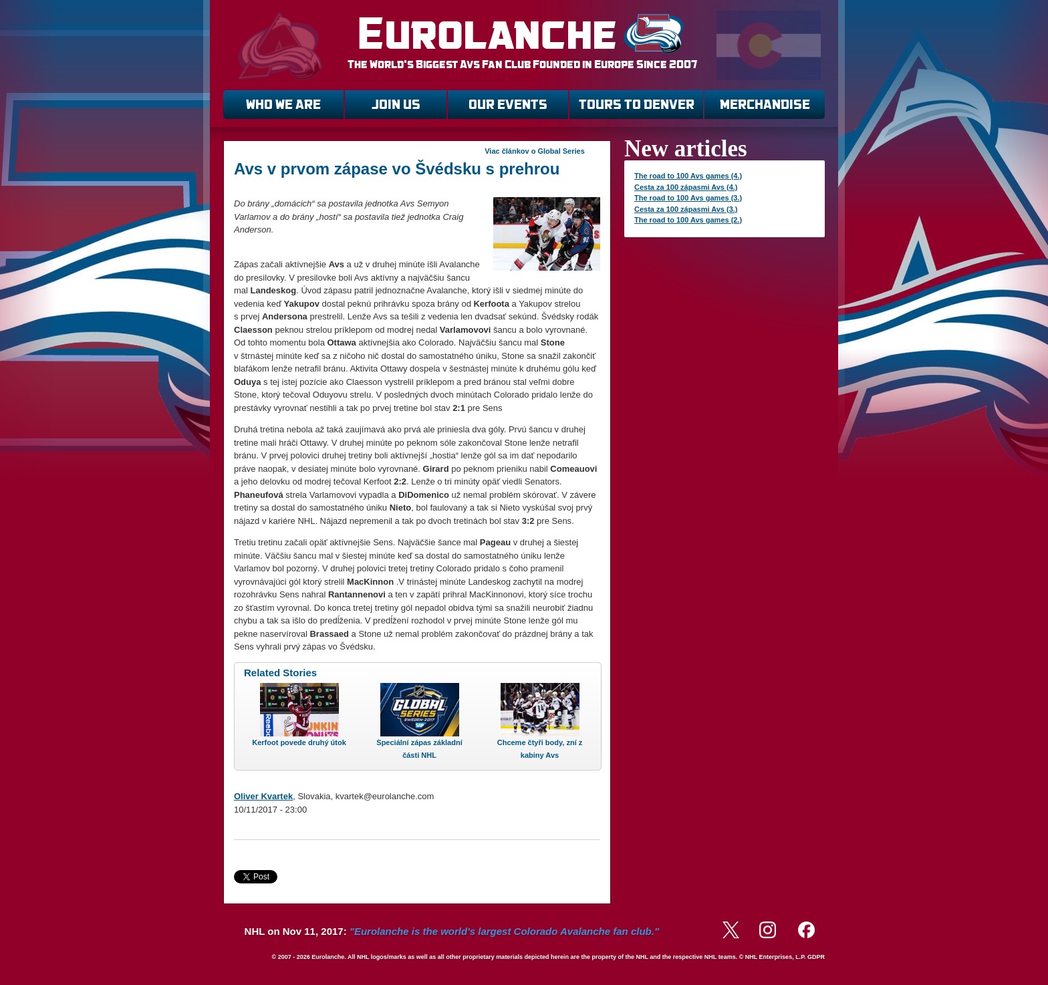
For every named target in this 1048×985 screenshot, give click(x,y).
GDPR (816, 957)
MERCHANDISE (765, 104)
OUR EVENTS (508, 104)
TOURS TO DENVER (636, 104)
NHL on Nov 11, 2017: (452, 931)
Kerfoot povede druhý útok (299, 742)
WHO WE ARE (283, 104)
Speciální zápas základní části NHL (419, 749)
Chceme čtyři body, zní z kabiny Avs (540, 749)
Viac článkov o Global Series (535, 151)
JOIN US (396, 104)
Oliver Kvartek (263, 796)
